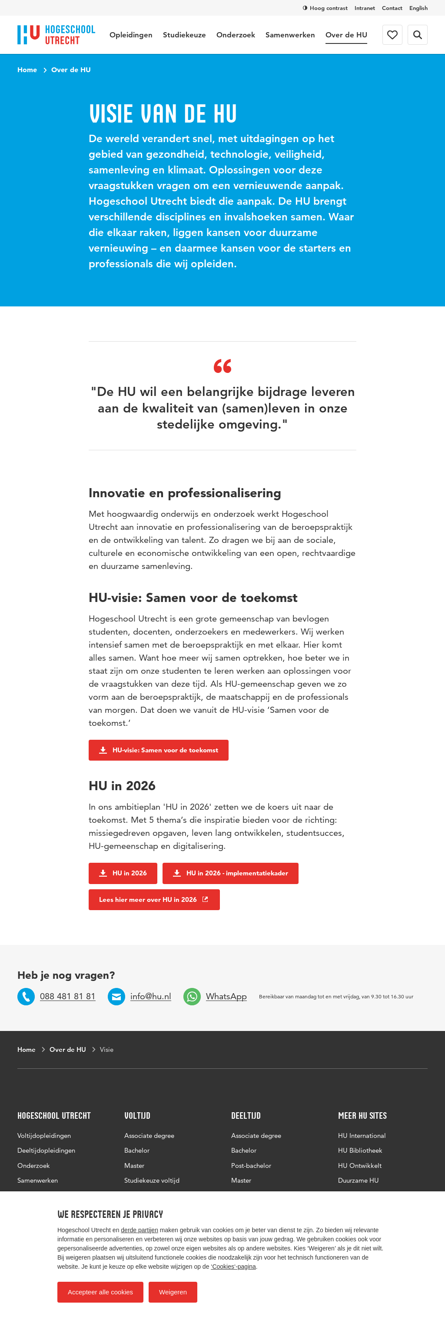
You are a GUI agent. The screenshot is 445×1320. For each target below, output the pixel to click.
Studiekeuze (184, 34)
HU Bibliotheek (360, 1150)
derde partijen (139, 1230)
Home (27, 69)
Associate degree (149, 1135)
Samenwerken (290, 34)
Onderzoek (235, 34)
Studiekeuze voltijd (151, 1180)
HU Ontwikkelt (360, 1165)
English (418, 7)
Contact (392, 7)
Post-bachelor (251, 1165)
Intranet (365, 7)
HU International (362, 1135)
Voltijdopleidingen (44, 1135)
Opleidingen (131, 34)
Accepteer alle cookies (100, 1292)
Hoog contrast (325, 7)
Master (134, 1165)
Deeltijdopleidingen (46, 1150)
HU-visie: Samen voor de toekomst (158, 750)
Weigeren (173, 1292)
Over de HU (346, 34)
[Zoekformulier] (418, 35)
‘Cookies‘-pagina (233, 1266)
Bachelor (136, 1150)
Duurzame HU (358, 1180)
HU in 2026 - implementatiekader (230, 873)
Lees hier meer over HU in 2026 (154, 899)
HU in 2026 (123, 873)
